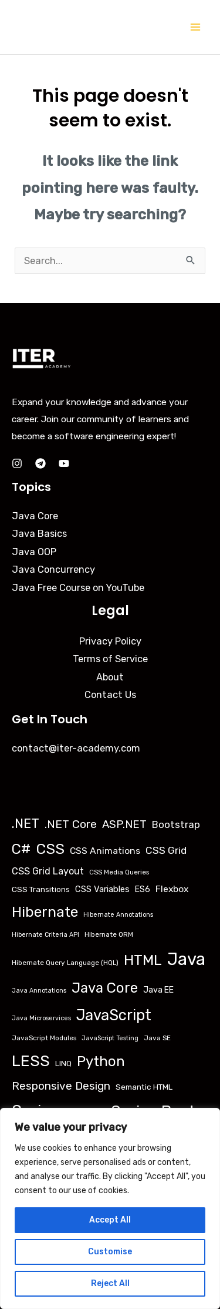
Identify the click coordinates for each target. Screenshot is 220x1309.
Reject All (110, 1283)
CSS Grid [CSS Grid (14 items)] (166, 850)
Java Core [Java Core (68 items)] (105, 988)
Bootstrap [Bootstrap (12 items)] (176, 824)
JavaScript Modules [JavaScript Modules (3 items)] (44, 1038)
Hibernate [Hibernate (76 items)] (45, 911)
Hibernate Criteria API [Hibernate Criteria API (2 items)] (45, 935)
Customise (110, 1252)
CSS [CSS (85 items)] (50, 848)
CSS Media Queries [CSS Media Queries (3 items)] (119, 872)
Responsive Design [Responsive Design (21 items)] (61, 1086)
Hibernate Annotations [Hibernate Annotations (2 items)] (118, 915)
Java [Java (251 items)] (186, 959)
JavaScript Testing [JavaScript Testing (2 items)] (110, 1038)
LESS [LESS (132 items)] (31, 1060)
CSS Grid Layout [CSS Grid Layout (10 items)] (48, 871)
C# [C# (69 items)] (21, 849)
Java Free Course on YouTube (78, 587)
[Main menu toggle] (195, 27)
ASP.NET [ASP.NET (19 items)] (124, 824)
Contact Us (110, 694)
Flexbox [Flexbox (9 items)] (171, 888)
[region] (110, 1208)
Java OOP (34, 551)
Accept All (110, 1220)
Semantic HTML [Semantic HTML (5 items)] (144, 1086)
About (110, 677)
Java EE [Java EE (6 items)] (158, 990)
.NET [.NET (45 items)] (25, 824)
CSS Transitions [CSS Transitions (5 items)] (41, 889)
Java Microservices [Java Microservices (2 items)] (41, 1018)
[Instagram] (17, 463)
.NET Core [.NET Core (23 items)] (71, 824)
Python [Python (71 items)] (101, 1061)
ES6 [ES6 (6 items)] (142, 889)
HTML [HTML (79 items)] (143, 960)
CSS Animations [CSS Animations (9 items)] (105, 850)
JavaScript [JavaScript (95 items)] (113, 1015)
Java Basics (39, 533)
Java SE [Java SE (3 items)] (157, 1038)
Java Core (35, 516)
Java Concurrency (53, 569)
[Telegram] (40, 463)
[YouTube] (64, 463)
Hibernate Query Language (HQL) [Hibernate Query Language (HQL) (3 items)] (65, 963)
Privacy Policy (110, 641)
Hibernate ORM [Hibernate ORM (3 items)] (108, 934)
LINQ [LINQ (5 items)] (63, 1063)
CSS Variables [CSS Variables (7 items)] (102, 889)
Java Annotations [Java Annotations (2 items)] (39, 990)
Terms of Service (110, 658)
